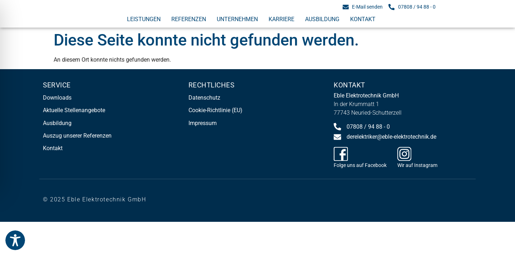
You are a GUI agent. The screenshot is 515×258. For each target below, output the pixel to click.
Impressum (202, 123)
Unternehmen (237, 19)
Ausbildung (322, 19)
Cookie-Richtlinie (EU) (215, 110)
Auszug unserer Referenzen (77, 135)
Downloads (57, 97)
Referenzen (188, 19)
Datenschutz (204, 97)
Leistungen (144, 19)
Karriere (281, 19)
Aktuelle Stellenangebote (74, 110)
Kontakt (363, 19)
